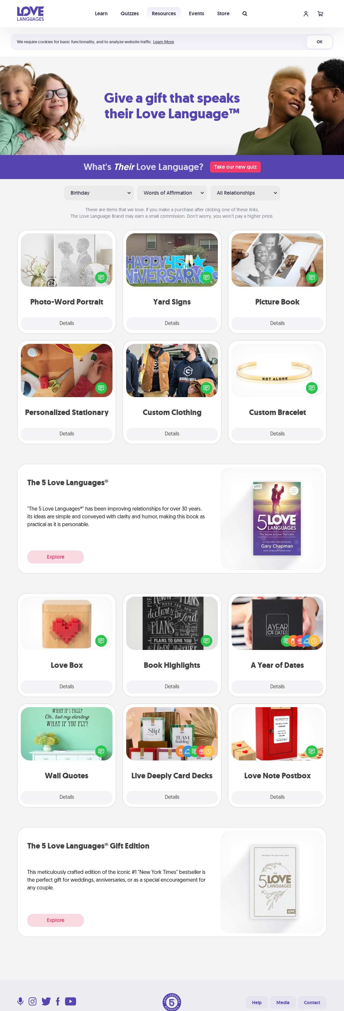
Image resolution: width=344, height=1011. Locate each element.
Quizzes (130, 13)
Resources (164, 13)
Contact (312, 1002)
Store (223, 13)
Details (67, 323)
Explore (55, 556)
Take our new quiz (235, 166)
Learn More (163, 42)
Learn (101, 13)
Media (282, 1002)
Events (196, 13)
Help (257, 1002)
